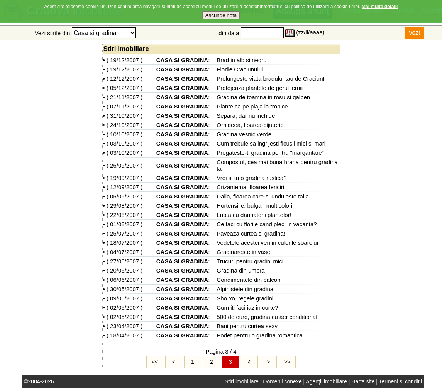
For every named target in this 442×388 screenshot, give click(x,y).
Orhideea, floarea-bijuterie (250, 125)
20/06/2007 (124, 270)
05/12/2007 (124, 88)
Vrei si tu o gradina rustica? (251, 178)
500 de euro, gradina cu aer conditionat (267, 316)
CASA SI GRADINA (182, 60)
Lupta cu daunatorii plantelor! (254, 215)
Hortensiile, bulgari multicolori (254, 205)
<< (155, 362)
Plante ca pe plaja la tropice (252, 106)
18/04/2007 (124, 335)
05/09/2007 (124, 196)
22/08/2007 (124, 215)
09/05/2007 (124, 298)
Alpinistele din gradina (245, 289)
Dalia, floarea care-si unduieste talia (262, 196)
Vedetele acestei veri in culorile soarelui (267, 242)
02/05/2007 (124, 307)
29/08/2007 (124, 205)
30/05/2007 (124, 289)
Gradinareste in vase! (244, 252)
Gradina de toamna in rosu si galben (263, 97)
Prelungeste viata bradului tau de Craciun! (270, 78)
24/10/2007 (124, 125)
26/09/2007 (124, 165)
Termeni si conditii (400, 381)
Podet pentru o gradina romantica (260, 335)
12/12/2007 (124, 78)
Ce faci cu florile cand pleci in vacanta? (267, 224)
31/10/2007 (124, 115)
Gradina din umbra (240, 270)
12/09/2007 (124, 187)
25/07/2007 (124, 233)
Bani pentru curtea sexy (247, 326)
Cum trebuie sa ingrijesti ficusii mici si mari (271, 143)
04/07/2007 (124, 252)
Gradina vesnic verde (244, 134)
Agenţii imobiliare (326, 381)
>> (287, 362)
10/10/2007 (124, 134)
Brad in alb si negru (241, 60)
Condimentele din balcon (248, 279)
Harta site (362, 381)
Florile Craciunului (240, 69)
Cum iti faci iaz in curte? (247, 307)
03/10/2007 (124, 143)
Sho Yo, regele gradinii (245, 298)
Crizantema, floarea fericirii (251, 187)
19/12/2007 (124, 60)
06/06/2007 (124, 279)
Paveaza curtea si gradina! (251, 233)
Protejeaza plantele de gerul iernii (260, 88)
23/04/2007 (124, 326)
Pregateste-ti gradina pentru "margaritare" (270, 152)
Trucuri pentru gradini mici (250, 261)
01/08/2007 (124, 224)
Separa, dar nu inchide (246, 115)
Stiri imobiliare (242, 381)
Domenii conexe (282, 381)
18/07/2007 (124, 242)
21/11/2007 (124, 97)
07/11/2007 (124, 106)
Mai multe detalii (380, 3)
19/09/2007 (124, 178)
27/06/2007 (124, 261)
